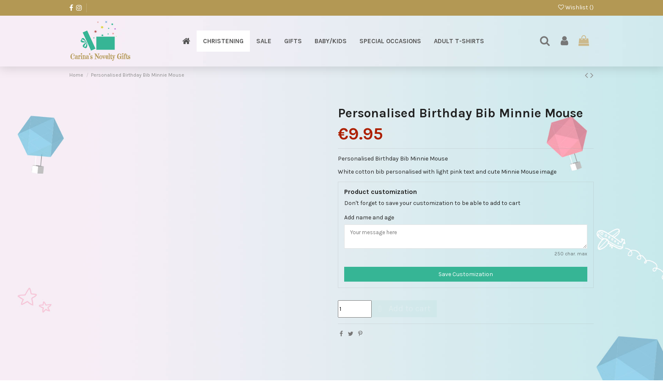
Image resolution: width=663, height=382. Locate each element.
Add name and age (369, 217)
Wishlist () (576, 7)
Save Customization (465, 276)
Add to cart (403, 311)
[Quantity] (355, 311)
